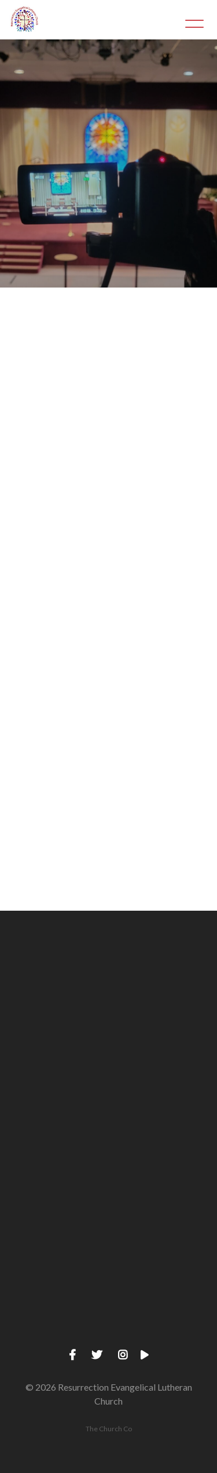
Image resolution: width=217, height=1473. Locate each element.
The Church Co (109, 1428)
